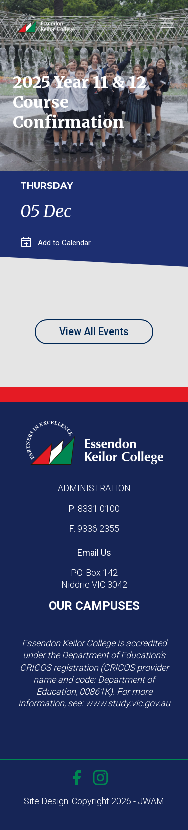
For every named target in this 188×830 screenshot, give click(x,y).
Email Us (94, 552)
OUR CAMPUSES (94, 606)
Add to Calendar (56, 242)
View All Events (94, 331)
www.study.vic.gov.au (127, 703)
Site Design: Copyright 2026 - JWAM (94, 801)
